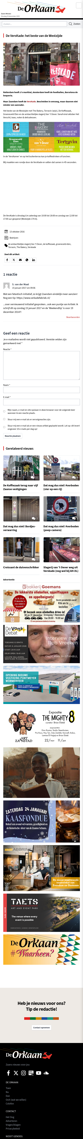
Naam (6, 385)
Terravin (12, 247)
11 (34, 478)
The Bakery (22, 247)
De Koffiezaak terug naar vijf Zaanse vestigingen (21, 488)
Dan (8, 1096)
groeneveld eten (64, 244)
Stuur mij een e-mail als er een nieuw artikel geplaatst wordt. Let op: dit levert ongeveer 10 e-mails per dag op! (44, 428)
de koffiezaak (50, 244)
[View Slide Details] (41, 604)
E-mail (7, 397)
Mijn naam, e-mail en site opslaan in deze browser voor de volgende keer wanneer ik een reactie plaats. (41, 412)
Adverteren (12, 1121)
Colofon (10, 1104)
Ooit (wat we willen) (16, 1100)
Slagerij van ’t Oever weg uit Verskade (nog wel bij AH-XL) (61, 570)
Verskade (32, 247)
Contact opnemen (41, 1028)
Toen (8, 1089)
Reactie (7, 350)
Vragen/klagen (13, 1125)
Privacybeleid (13, 1129)
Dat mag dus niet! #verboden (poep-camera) (59, 529)
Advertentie (9, 580)
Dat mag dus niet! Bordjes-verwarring (20, 529)
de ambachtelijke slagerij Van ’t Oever (25, 244)
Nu (7, 1093)
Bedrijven (14, 238)
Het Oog (10, 1118)
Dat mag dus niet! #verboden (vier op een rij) (60, 488)
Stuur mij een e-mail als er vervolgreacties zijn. (29, 419)
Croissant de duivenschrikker (13, 570)
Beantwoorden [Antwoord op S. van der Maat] (73, 317)
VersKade (31, 101)
